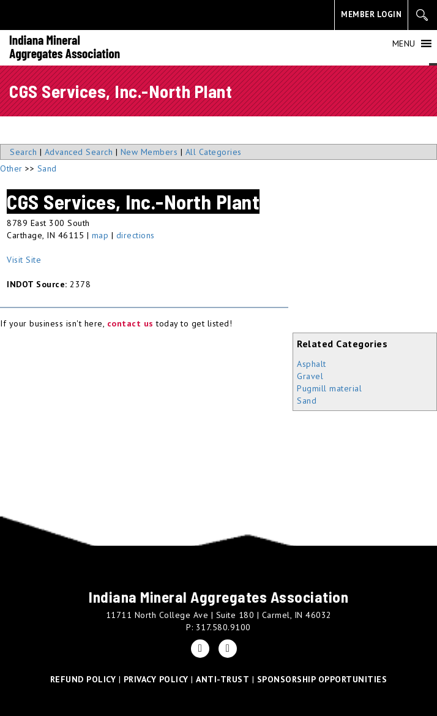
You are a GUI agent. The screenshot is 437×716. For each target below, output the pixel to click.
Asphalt (311, 363)
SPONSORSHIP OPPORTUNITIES (322, 679)
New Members (149, 151)
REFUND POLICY (83, 679)
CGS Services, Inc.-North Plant (133, 201)
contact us (130, 323)
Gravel (310, 376)
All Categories (213, 151)
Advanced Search (79, 151)
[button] (404, 43)
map (100, 235)
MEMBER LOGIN (371, 14)
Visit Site (24, 259)
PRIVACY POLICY (156, 679)
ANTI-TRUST (222, 679)
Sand (306, 400)
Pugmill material (329, 388)
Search (23, 151)
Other (11, 168)
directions (135, 235)
